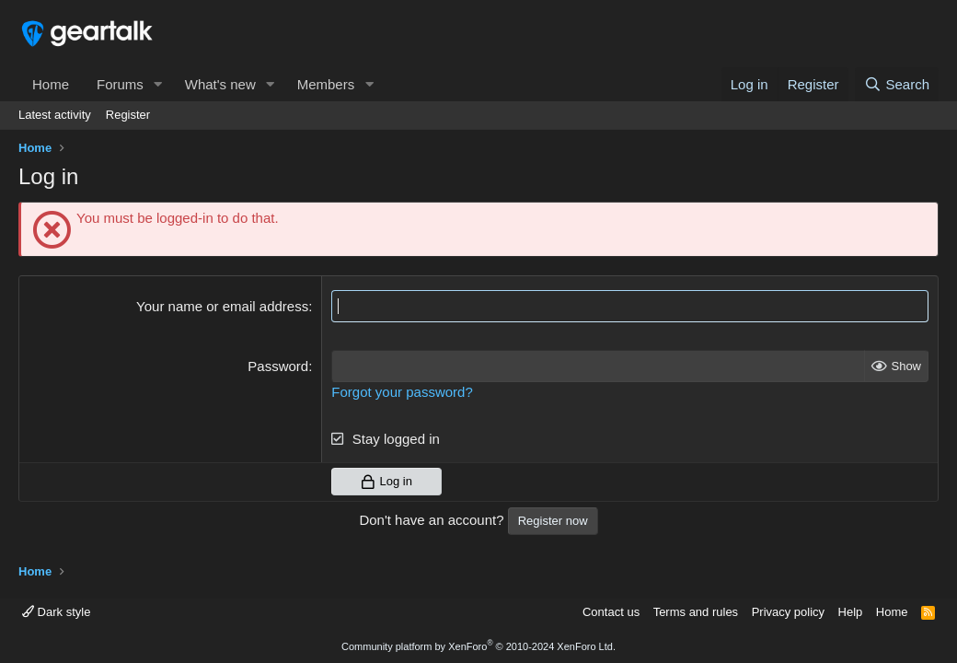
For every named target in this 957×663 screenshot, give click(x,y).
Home (50, 84)
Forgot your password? (401, 392)
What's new (220, 84)
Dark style (56, 612)
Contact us (611, 612)
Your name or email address (222, 306)
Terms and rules (695, 612)
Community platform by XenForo (478, 646)
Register (128, 115)
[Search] (897, 84)
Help (850, 612)
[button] (158, 84)
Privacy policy (788, 612)
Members (326, 84)
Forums (120, 84)
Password (278, 366)
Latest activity (54, 115)
